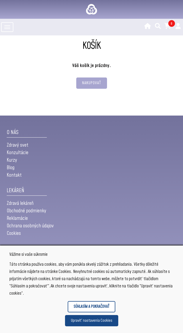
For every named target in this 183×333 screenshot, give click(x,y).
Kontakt (14, 175)
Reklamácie (17, 218)
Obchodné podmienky (26, 211)
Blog (10, 167)
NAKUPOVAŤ (91, 83)
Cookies (14, 233)
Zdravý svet (17, 145)
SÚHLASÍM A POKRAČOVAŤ (91, 306)
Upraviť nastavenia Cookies (91, 320)
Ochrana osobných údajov (30, 226)
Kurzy (12, 160)
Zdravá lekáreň (20, 203)
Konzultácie (17, 152)
